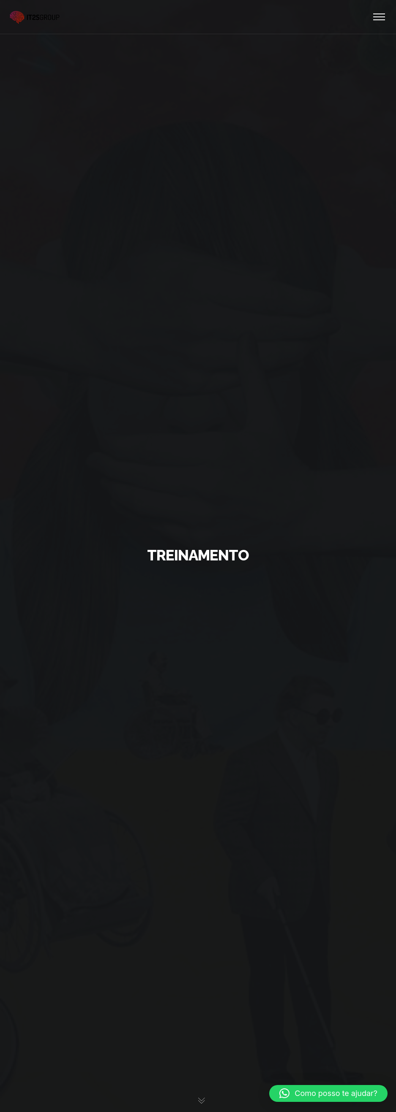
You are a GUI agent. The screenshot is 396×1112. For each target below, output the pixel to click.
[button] (328, 1093)
